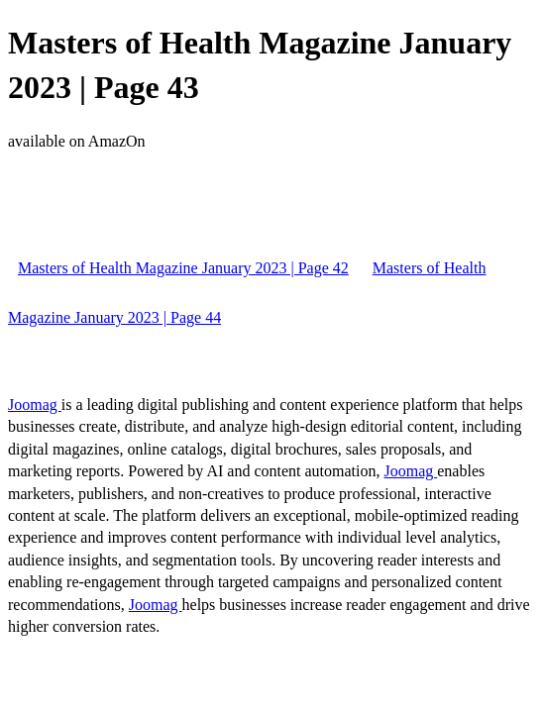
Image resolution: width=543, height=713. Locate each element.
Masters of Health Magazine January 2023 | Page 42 (183, 267)
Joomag (34, 404)
